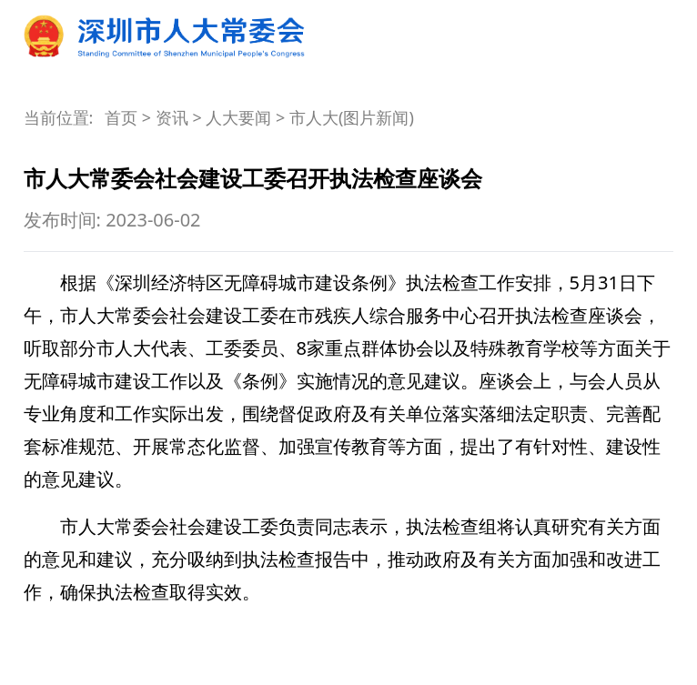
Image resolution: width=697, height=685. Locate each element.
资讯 (172, 117)
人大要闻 (238, 117)
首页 (121, 117)
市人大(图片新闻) (351, 117)
